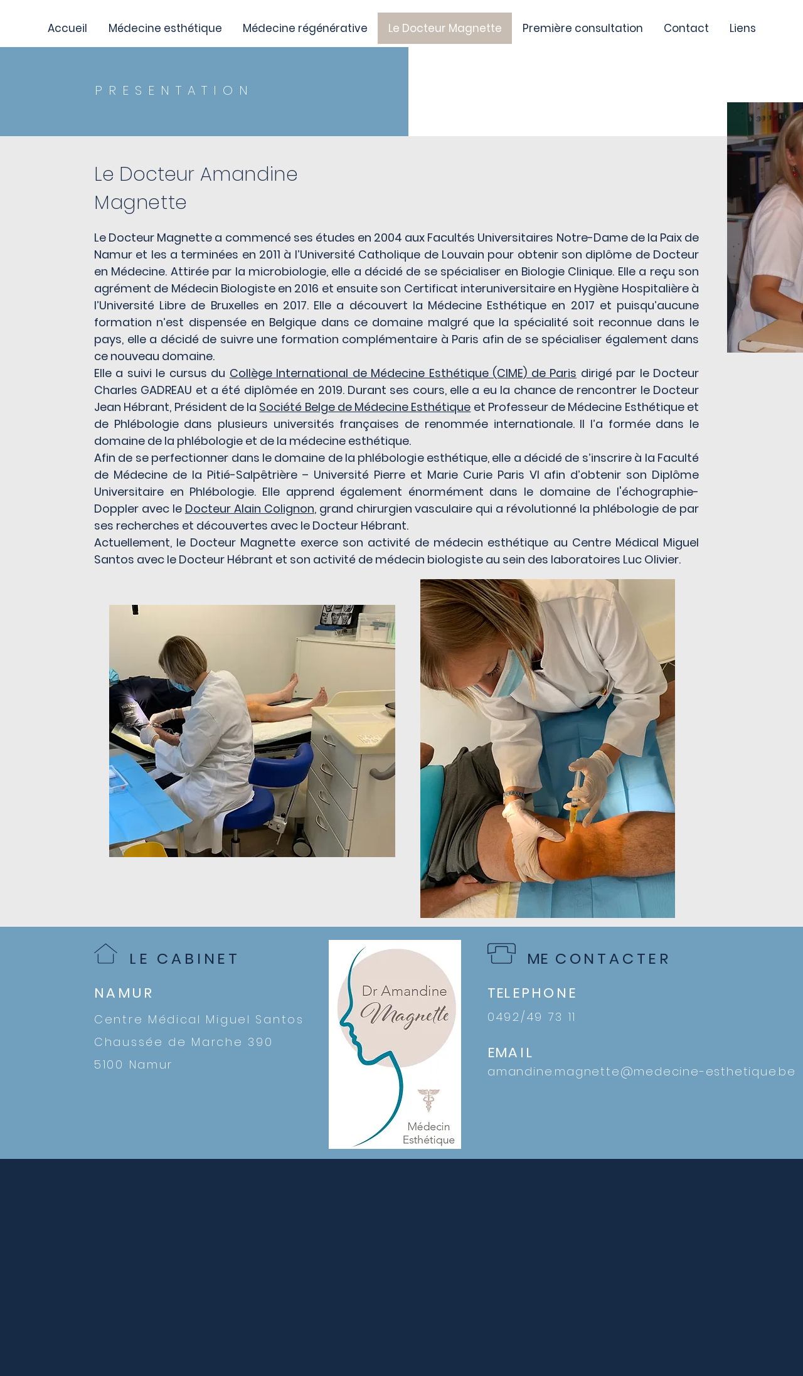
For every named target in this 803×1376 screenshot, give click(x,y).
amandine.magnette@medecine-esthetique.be (641, 1071)
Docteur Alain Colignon (249, 508)
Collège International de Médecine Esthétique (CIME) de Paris (403, 373)
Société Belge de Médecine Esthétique (365, 407)
